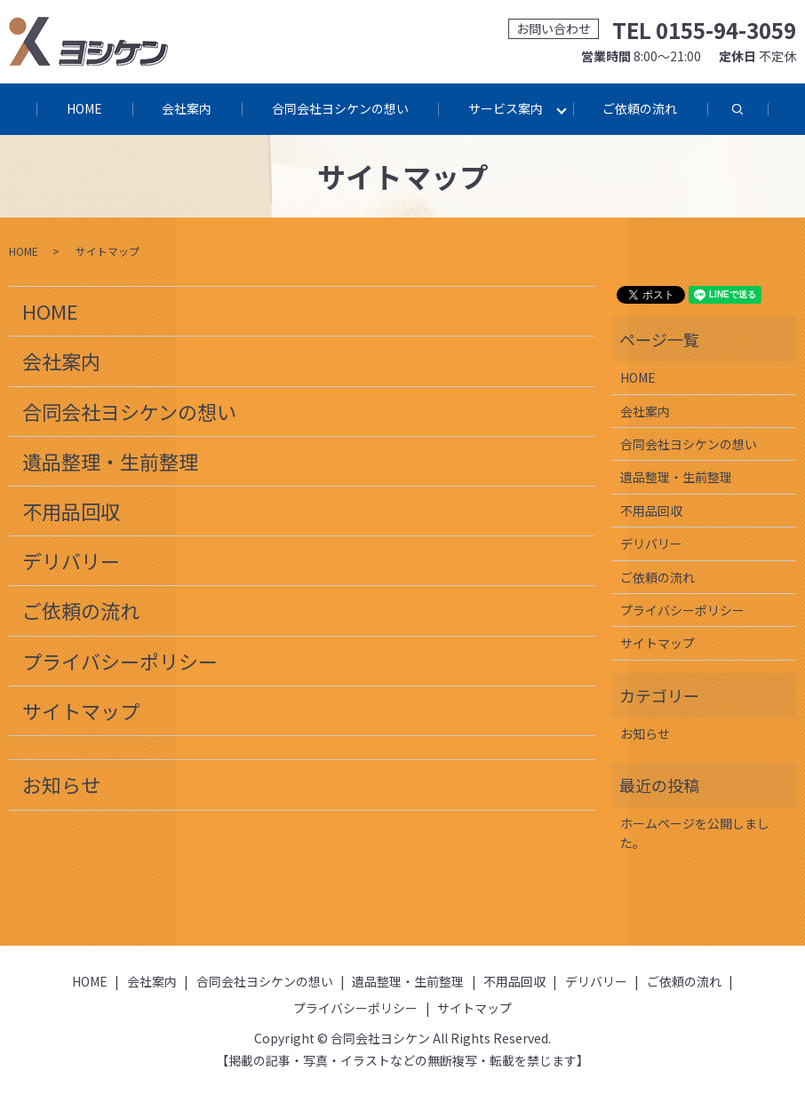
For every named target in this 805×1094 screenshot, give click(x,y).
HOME (82, 108)
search (755, 118)
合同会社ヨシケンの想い (340, 108)
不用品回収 (71, 511)
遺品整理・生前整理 (110, 462)
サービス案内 (506, 108)
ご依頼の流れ (642, 108)
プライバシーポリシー (120, 661)
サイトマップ (80, 711)
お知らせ (61, 786)
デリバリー (71, 561)
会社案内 (186, 108)
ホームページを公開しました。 (694, 833)
